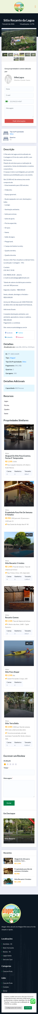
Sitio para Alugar (12, 671)
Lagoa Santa (7, 955)
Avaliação (7, 760)
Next (33, 45)
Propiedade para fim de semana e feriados (19, 513)
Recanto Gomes (11, 617)
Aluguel (12, 358)
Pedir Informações (19, 121)
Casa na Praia (7, 971)
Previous (5, 45)
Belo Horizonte (8, 947)
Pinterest (20, 337)
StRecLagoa (19, 77)
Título (6, 767)
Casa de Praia (7, 983)
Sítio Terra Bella (11, 723)
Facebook (8, 333)
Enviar (9, 803)
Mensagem (8, 778)
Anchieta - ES (7, 944)
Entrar (5, 991)
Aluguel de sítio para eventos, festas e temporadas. (17, 457)
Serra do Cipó (7, 959)
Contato (6, 987)
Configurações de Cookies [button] (13, 1008)
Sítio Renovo (10, 838)
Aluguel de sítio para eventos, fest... (22, 859)
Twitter (19, 333)
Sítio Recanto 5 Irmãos (14, 563)
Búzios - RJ (7, 951)
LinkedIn (8, 337)
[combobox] (7, 101)
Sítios (12, 134)
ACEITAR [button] (28, 1008)
